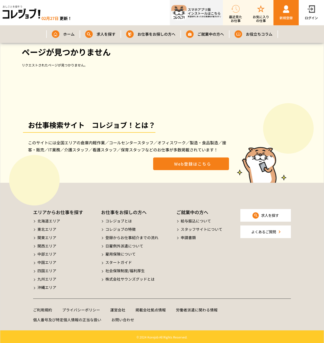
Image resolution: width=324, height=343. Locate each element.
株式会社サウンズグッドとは (130, 277)
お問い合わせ (122, 318)
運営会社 (117, 308)
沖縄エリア (46, 286)
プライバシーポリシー (81, 308)
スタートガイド (118, 261)
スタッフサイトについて (201, 229)
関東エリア (46, 237)
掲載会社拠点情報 (150, 308)
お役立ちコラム (259, 34)
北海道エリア (48, 220)
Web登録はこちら (191, 164)
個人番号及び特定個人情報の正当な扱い (67, 318)
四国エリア (46, 269)
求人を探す (106, 34)
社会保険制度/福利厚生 (125, 269)
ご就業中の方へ (210, 34)
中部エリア (46, 253)
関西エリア (46, 245)
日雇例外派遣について (124, 245)
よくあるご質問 (263, 232)
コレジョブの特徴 (120, 229)
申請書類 (188, 237)
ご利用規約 (42, 308)
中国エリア (46, 261)
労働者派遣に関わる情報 (197, 308)
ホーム (69, 34)
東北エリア (46, 229)
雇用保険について (120, 253)
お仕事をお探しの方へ (156, 34)
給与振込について (196, 220)
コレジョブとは (118, 220)
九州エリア (46, 277)
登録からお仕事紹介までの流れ (131, 237)
